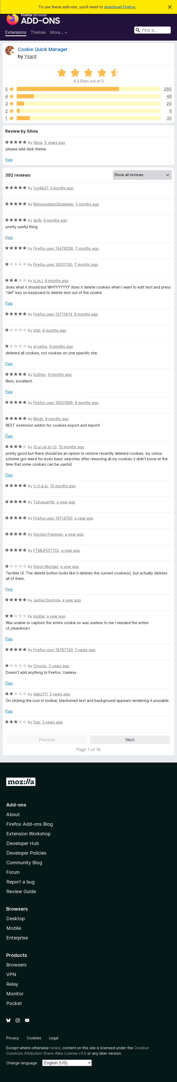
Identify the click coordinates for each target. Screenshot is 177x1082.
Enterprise (17, 937)
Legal (53, 1038)
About (13, 814)
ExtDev (39, 374)
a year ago (66, 502)
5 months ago (87, 204)
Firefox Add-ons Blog (29, 824)
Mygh (38, 419)
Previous (47, 739)
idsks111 (40, 694)
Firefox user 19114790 (52, 518)
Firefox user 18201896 (53, 402)
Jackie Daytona (46, 600)
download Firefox (119, 7)
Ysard (30, 56)
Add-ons (16, 805)
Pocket (14, 1003)
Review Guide (21, 891)
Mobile (13, 928)
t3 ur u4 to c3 (45, 447)
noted (55, 1048)
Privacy (12, 1038)
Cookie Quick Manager (43, 49)
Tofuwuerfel (43, 502)
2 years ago (85, 650)
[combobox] (152, 30)
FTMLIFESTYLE (46, 550)
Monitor (14, 993)
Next (130, 739)
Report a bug (20, 882)
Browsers (16, 965)
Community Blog (24, 862)
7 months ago (87, 248)
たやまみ (40, 486)
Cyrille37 (40, 188)
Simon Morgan (45, 566)
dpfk (37, 220)
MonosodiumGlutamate (53, 204)
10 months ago (71, 447)
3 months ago (62, 188)
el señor (40, 346)
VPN (11, 974)
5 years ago (54, 142)
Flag (9, 159)
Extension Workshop (28, 833)
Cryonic (40, 666)
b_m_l (38, 280)
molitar (39, 616)
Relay (12, 984)
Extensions (15, 32)
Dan (36, 722)
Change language (21, 1063)
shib (36, 330)
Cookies (34, 1038)
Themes (38, 32)
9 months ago (61, 346)
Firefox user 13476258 (53, 248)
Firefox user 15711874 (52, 314)
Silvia (37, 142)
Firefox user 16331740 (52, 264)
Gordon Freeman (48, 534)
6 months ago (55, 220)
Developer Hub (22, 843)
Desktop (15, 918)
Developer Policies (26, 853)
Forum (13, 872)
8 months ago (57, 280)
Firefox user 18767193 (53, 650)
